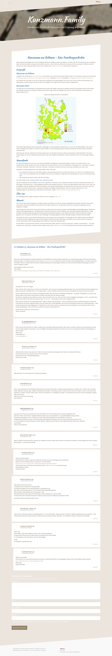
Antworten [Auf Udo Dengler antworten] (95, 273)
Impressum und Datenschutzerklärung (69, 652)
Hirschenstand (45, 78)
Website (14, 614)
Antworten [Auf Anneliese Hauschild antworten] (95, 544)
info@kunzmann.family (57, 66)
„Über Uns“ (58, 196)
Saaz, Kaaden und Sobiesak (85, 78)
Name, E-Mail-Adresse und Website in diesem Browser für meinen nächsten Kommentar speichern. (41, 621)
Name (14, 601)
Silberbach (59, 78)
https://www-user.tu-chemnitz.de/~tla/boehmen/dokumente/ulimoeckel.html (36, 463)
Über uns (62, 650)
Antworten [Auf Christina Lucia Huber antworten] (95, 360)
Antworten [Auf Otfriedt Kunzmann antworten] (95, 376)
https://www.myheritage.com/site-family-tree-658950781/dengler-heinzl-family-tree (37, 270)
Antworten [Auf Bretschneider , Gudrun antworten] (95, 518)
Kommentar (15, 581)
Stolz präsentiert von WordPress (21, 650)
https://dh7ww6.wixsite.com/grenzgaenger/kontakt (29, 561)
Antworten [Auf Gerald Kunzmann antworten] (95, 471)
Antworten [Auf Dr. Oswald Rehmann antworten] (95, 338)
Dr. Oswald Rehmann (28, 321)
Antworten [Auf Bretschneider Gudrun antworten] (95, 445)
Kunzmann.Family (56, 19)
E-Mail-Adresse (16, 608)
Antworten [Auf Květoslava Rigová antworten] (95, 427)
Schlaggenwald (74, 78)
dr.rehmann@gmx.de (21, 336)
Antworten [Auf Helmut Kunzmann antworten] (95, 501)
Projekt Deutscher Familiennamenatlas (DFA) (68, 190)
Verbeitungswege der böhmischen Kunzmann (28, 78)
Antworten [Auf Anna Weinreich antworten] (95, 400)
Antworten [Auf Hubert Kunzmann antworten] (95, 314)
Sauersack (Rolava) (37, 76)
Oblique (36, 650)
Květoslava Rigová (25, 408)
